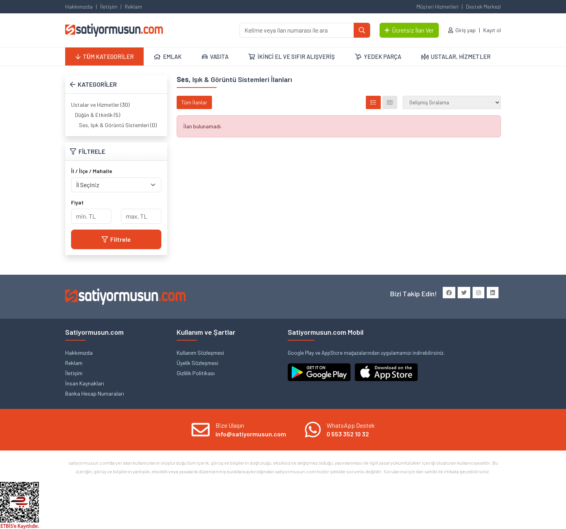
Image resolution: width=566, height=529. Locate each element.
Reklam (133, 6)
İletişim (108, 6)
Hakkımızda (79, 6)
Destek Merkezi (483, 6)
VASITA (215, 56)
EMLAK (168, 56)
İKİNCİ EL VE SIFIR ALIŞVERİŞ (291, 56)
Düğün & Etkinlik (94, 114)
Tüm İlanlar (194, 102)
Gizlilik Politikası (196, 373)
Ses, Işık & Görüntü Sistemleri (114, 125)
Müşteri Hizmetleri (437, 6)
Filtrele (116, 239)
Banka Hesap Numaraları (94, 393)
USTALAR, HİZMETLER (456, 56)
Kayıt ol (492, 30)
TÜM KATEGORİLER (104, 56)
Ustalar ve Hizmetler (95, 104)
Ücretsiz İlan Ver (409, 30)
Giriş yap (465, 30)
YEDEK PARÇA (378, 56)
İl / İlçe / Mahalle (91, 171)
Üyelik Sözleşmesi (197, 362)
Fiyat (77, 202)
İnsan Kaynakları (84, 383)
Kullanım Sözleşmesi (200, 352)
